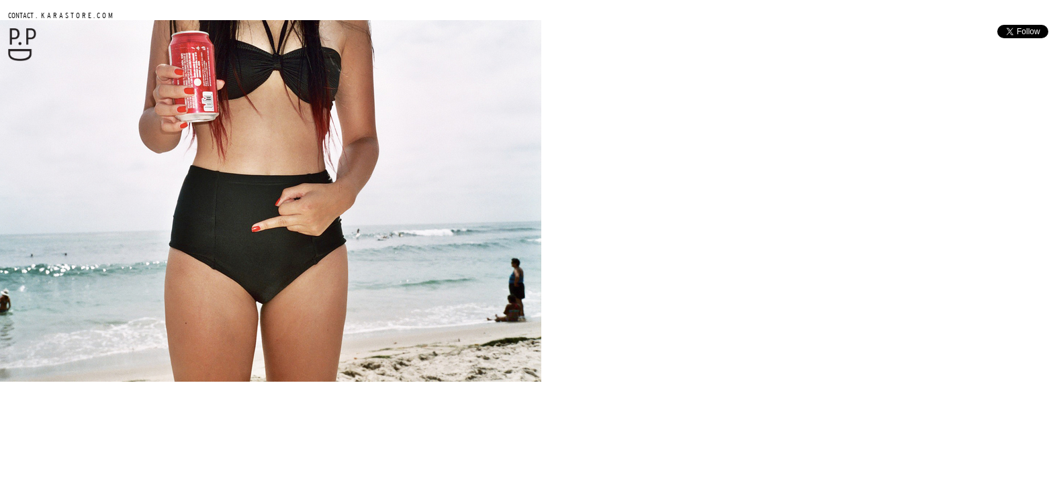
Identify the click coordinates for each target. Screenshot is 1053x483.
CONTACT (21, 15)
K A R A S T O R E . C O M (76, 15)
